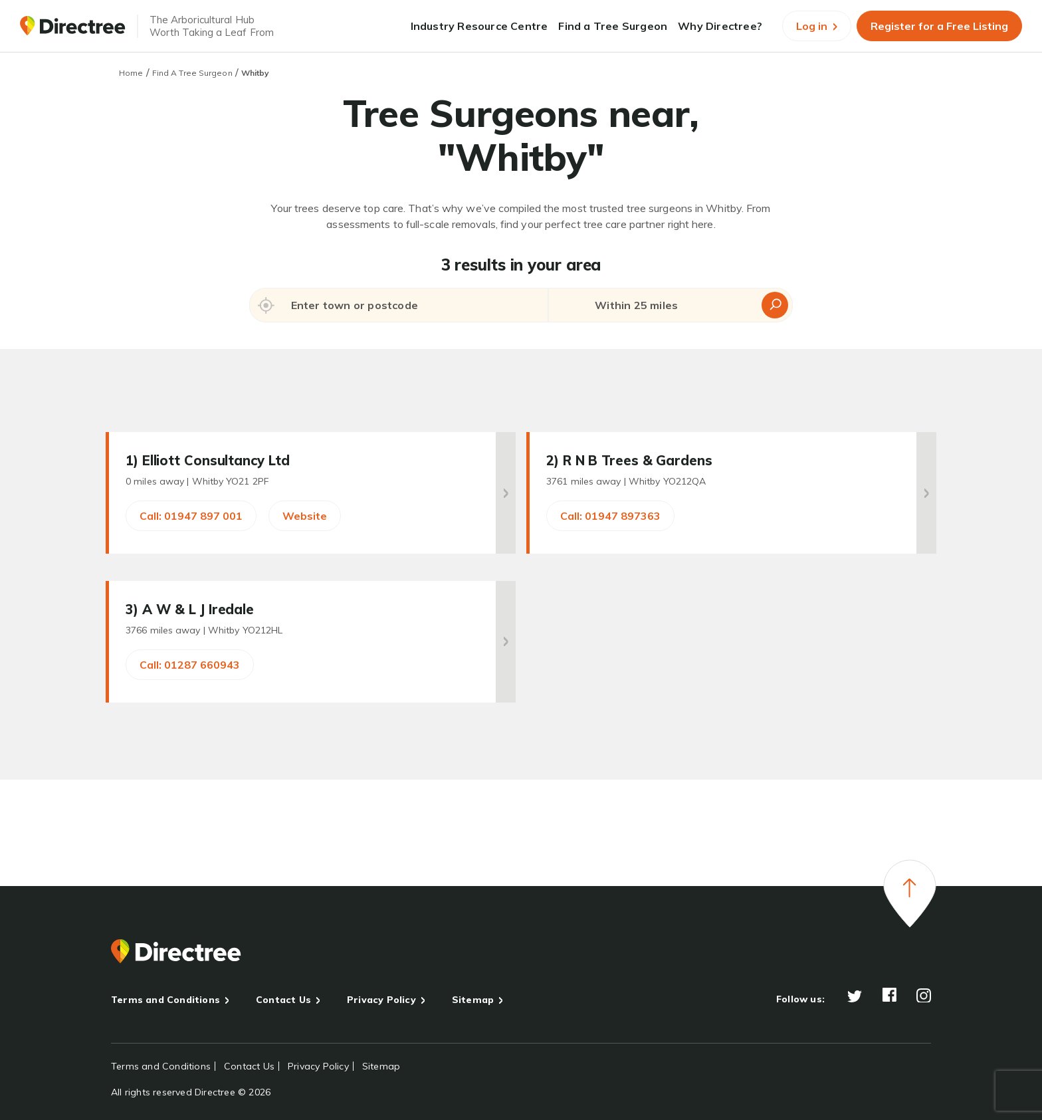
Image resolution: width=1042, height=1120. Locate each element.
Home (131, 73)
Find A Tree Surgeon (192, 73)
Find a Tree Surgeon (612, 26)
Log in (816, 26)
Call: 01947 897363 (610, 515)
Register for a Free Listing (939, 26)
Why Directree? (720, 26)
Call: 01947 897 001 (191, 515)
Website (304, 515)
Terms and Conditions (165, 1000)
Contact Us (283, 1000)
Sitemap (473, 1000)
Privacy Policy (381, 1000)
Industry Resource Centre (479, 26)
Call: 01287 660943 (190, 664)
